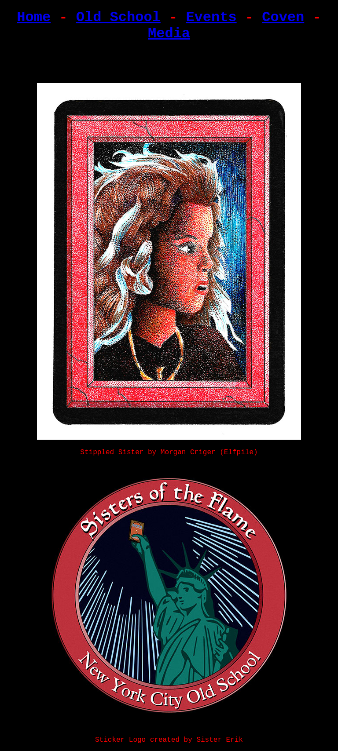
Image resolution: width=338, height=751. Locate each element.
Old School (118, 17)
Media (169, 34)
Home (34, 17)
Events (211, 17)
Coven (283, 17)
